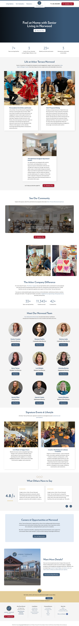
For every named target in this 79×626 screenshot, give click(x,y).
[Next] (70, 220)
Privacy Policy (42, 600)
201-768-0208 (21, 613)
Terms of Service (46, 600)
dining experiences (59, 293)
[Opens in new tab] (22, 492)
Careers (48, 614)
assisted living (53, 568)
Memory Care (34, 610)
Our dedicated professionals (31, 316)
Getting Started (34, 613)
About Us (48, 613)
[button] (10, 4)
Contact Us (21, 612)
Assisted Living (34, 608)
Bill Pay (63, 608)
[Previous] (9, 220)
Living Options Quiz (48, 609)
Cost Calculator (48, 608)
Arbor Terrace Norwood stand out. (55, 201)
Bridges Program (35, 609)
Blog (48, 612)
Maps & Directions (21, 611)
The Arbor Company (32, 285)
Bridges (59, 568)
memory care (66, 568)
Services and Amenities (35, 612)
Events (48, 610)
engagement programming (47, 293)
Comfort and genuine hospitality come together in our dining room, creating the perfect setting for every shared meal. (39, 228)
